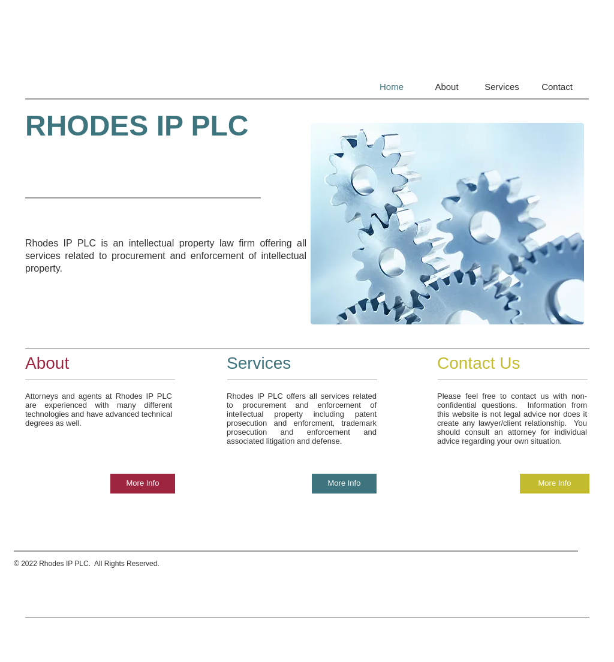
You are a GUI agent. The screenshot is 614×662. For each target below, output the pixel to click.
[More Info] (142, 484)
